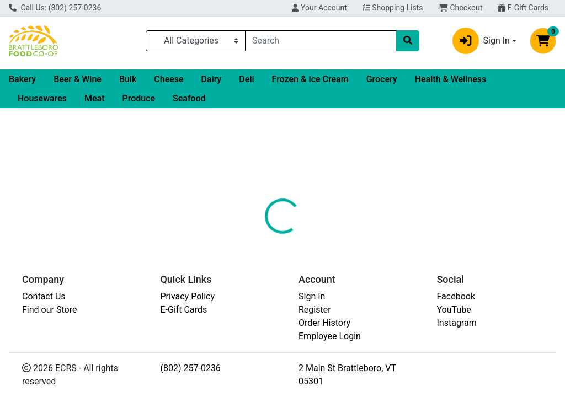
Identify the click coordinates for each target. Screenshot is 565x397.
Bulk (127, 79)
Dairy (211, 79)
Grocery (381, 79)
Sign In (312, 296)
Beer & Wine (78, 79)
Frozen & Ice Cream (310, 79)
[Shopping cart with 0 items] (543, 41)
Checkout (460, 7)
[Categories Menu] (196, 40)
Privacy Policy (188, 296)
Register (315, 309)
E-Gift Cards (523, 7)
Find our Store (49, 309)
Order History (324, 323)
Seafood (189, 98)
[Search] (321, 40)
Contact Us (44, 296)
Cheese (168, 79)
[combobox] (321, 40)
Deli (246, 79)
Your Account (319, 7)
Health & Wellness (451, 79)
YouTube (454, 309)
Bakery (22, 79)
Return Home (282, 178)
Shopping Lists (393, 7)
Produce (138, 98)
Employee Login (330, 336)
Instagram (457, 323)
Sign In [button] (481, 41)
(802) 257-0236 (191, 368)
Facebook (456, 296)
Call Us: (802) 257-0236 (55, 7)
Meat (94, 98)
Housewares (42, 98)
